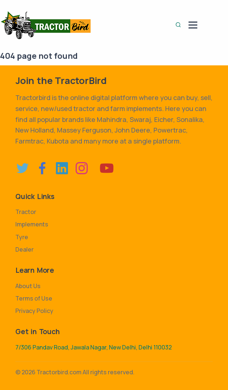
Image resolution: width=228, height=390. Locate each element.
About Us (28, 286)
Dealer (24, 249)
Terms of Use (33, 298)
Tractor (25, 212)
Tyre (21, 237)
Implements (31, 224)
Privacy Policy (34, 311)
